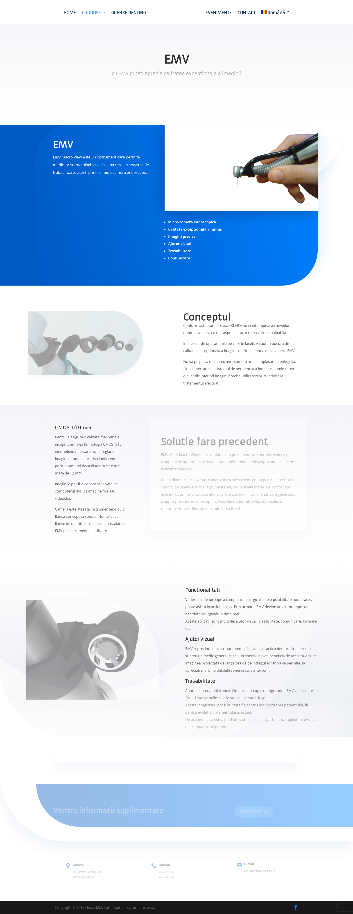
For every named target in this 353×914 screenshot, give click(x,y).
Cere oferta (176, 91)
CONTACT (252, 13)
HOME (64, 13)
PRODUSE (85, 13)
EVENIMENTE (224, 13)
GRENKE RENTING (122, 13)
